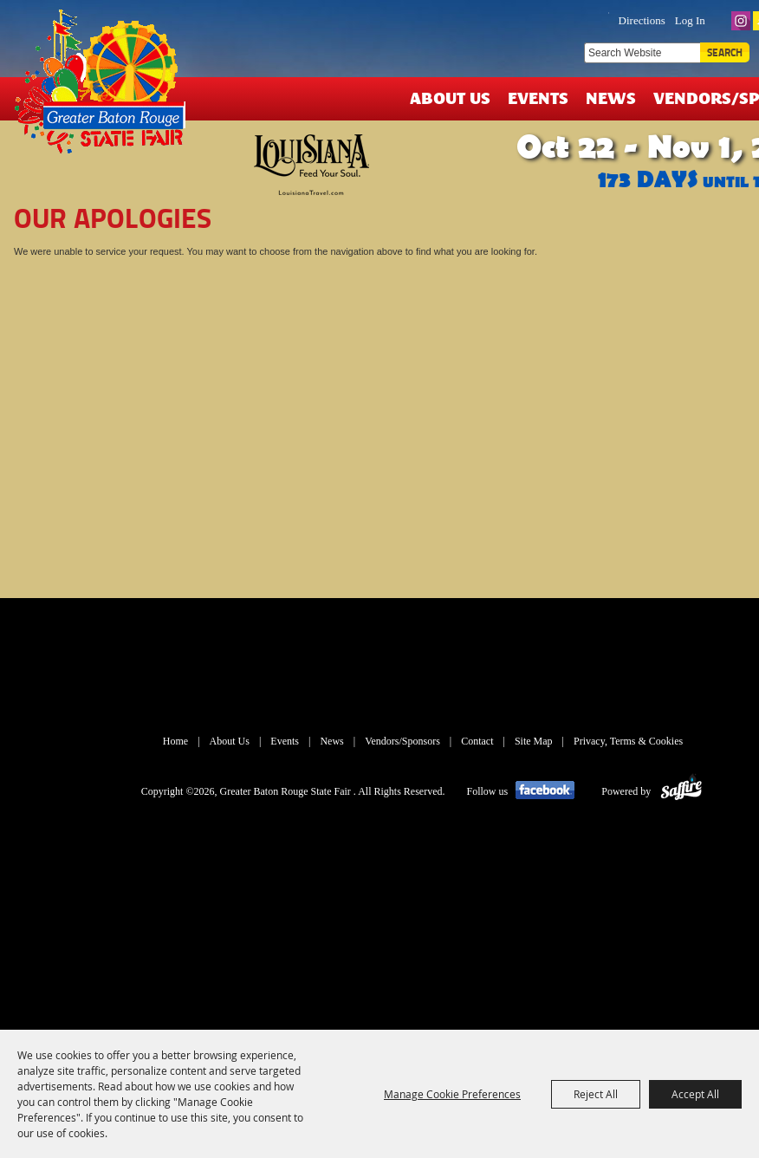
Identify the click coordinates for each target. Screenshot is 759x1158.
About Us (450, 97)
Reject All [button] (596, 1094)
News (611, 97)
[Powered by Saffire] (681, 791)
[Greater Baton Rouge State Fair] (106, 89)
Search (725, 52)
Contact (477, 741)
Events (538, 97)
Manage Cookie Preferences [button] (452, 1094)
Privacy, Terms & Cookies (628, 741)
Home (175, 741)
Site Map (534, 741)
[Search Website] (642, 52)
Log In (690, 20)
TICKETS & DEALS (528, 19)
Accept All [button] (695, 1094)
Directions (642, 20)
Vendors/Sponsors (402, 741)
